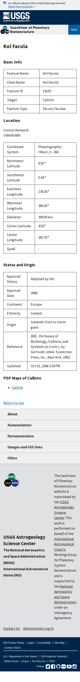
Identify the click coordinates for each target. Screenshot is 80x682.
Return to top (13, 403)
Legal (30, 642)
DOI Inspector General (53, 656)
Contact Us (11, 628)
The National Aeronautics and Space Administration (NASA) (24, 556)
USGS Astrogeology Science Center (24, 540)
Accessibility (44, 642)
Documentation (21, 436)
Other (12, 458)
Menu (74, 30)
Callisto (17, 387)
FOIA (52, 661)
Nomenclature (20, 425)
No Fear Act (38, 661)
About (13, 414)
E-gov (25, 661)
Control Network (16, 130)
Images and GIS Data (25, 447)
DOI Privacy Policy (13, 642)
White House (11, 661)
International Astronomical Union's (64, 544)
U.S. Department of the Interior (20, 656)
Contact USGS (12, 647)
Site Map (59, 642)
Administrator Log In (38, 628)
